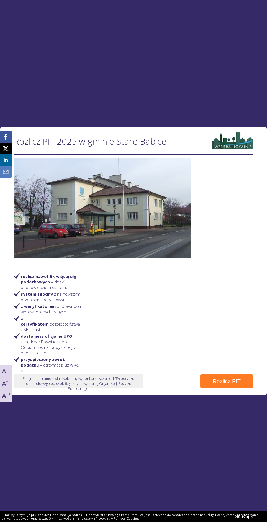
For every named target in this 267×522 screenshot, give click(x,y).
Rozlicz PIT (227, 381)
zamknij (244, 516)
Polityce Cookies (126, 518)
